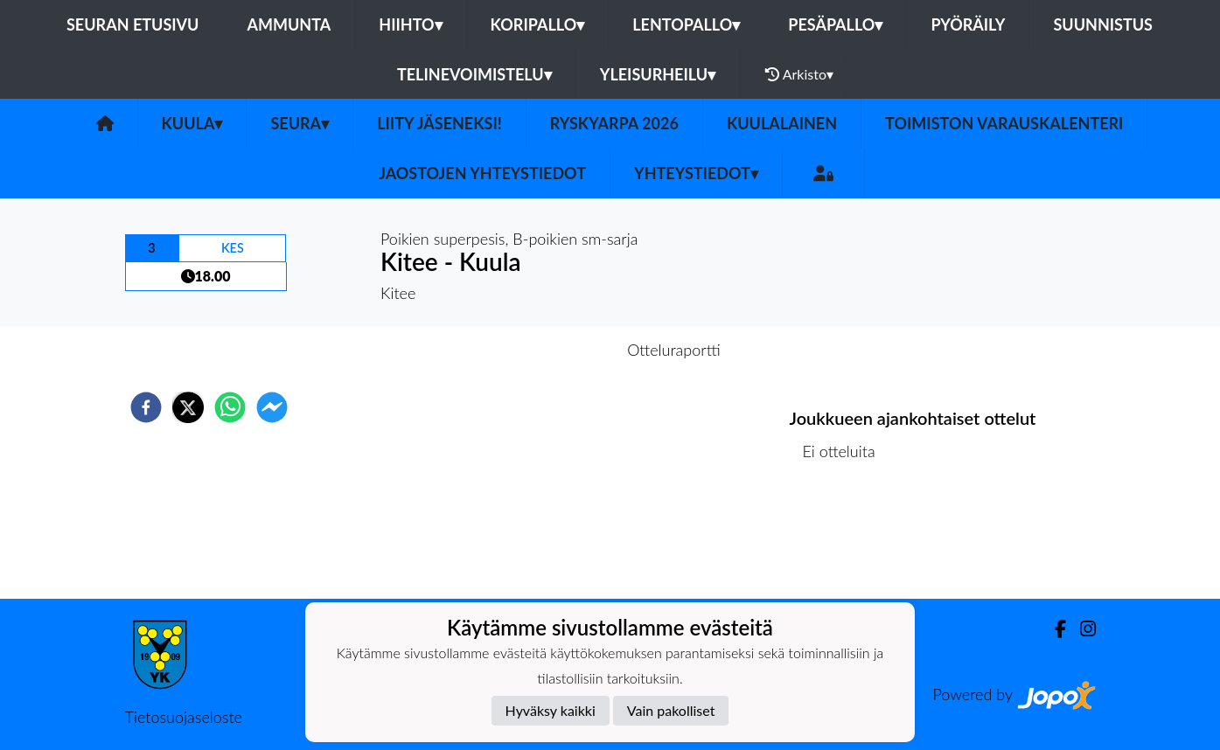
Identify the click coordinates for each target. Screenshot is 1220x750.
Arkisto (799, 74)
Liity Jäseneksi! (439, 123)
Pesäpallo (835, 24)
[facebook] (146, 407)
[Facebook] (1053, 629)
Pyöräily (968, 24)
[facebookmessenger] (272, 407)
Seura (299, 123)
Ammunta (289, 24)
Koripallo (538, 24)
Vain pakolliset (671, 710)
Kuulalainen (782, 123)
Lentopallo (686, 24)
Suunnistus (1103, 24)
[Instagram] (1081, 629)
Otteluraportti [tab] (674, 349)
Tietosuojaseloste (183, 716)
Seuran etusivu (132, 24)
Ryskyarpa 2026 (614, 123)
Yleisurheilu (657, 74)
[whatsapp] (230, 407)
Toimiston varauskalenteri (1004, 123)
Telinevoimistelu (474, 74)
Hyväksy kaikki (550, 710)
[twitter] (188, 407)
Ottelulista (846, 539)
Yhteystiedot (696, 173)
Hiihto (410, 24)
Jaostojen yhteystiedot (482, 173)
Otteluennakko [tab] (549, 349)
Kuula (192, 123)
